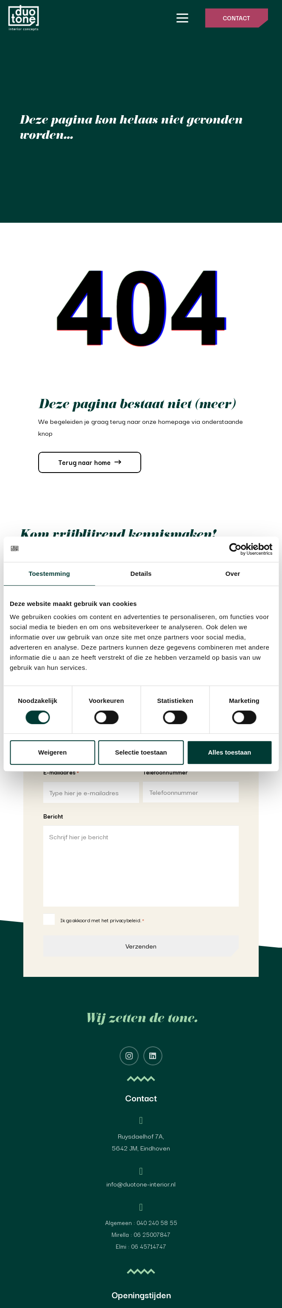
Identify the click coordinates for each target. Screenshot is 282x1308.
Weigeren (52, 752)
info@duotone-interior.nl (141, 1183)
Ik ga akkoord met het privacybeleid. (102, 920)
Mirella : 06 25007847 (141, 1234)
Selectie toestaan (141, 752)
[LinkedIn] (152, 1055)
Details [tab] (141, 573)
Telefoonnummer (165, 772)
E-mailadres (61, 772)
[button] (182, 18)
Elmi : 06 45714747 (141, 1246)
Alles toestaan (229, 752)
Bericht (53, 816)
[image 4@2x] (23, 18)
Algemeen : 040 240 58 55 (141, 1222)
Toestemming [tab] (49, 573)
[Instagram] (129, 1055)
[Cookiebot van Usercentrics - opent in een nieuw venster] (235, 549)
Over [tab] (233, 573)
